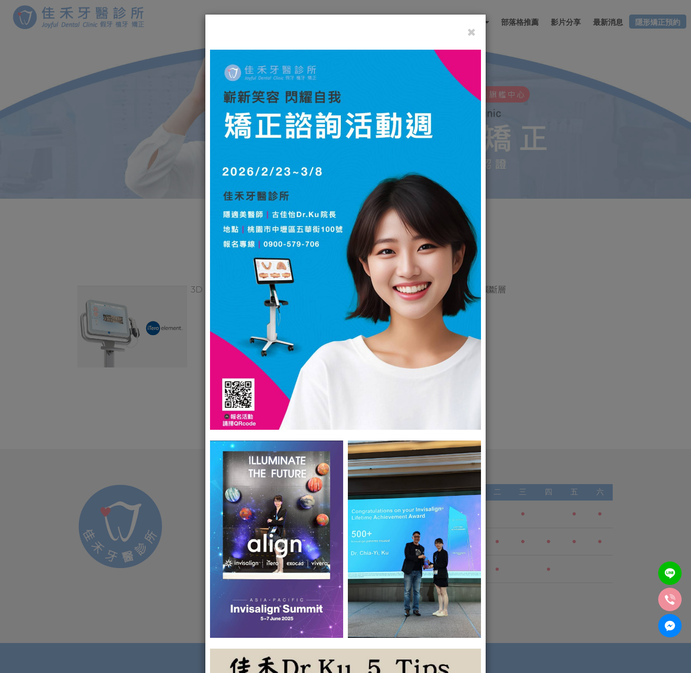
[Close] (471, 32)
